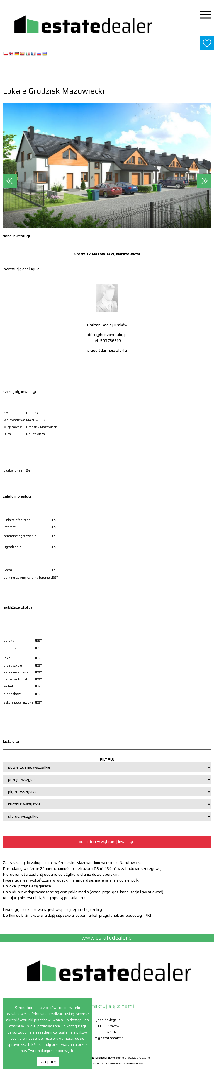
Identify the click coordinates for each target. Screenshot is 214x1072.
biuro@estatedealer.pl (107, 1037)
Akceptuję (47, 1062)
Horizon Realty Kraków (107, 325)
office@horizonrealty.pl (107, 335)
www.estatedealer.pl (107, 72)
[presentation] (10, 181)
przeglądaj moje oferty (107, 350)
